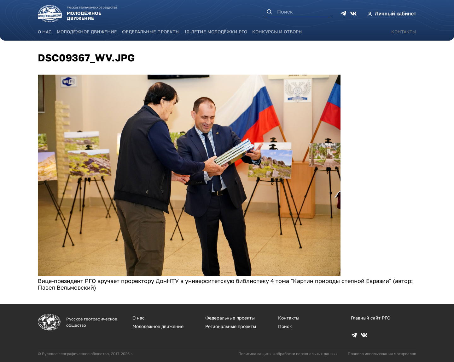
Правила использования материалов (382, 353)
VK (353, 13)
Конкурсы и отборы (277, 31)
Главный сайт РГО (370, 317)
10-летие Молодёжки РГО (215, 31)
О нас (45, 31)
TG (343, 13)
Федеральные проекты (150, 31)
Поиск (285, 326)
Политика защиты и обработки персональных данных (288, 353)
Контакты (403, 31)
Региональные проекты (230, 326)
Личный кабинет (395, 13)
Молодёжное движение (87, 31)
